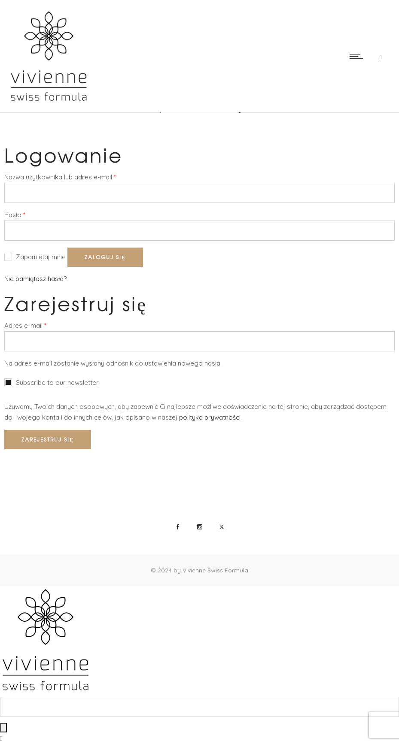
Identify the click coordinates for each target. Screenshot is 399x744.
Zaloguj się (105, 257)
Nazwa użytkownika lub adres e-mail (60, 176)
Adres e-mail (25, 325)
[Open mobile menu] (358, 56)
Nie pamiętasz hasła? (35, 279)
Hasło (14, 214)
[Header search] (381, 56)
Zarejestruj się (47, 439)
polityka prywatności (210, 417)
